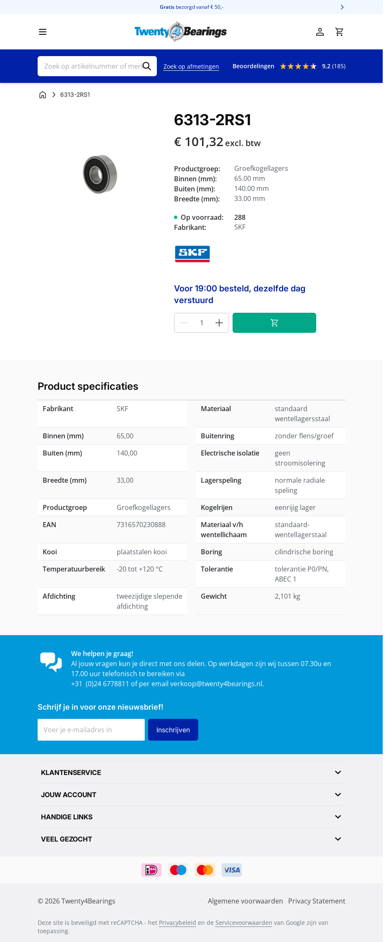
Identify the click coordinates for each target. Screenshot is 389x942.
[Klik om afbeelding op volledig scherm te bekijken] (102, 175)
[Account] (320, 32)
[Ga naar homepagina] (43, 95)
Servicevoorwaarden (243, 923)
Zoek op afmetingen (191, 66)
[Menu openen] (43, 32)
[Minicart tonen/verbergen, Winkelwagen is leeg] (339, 32)
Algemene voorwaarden (245, 901)
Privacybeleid (177, 923)
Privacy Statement (316, 901)
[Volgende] (342, 7)
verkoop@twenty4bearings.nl (216, 683)
